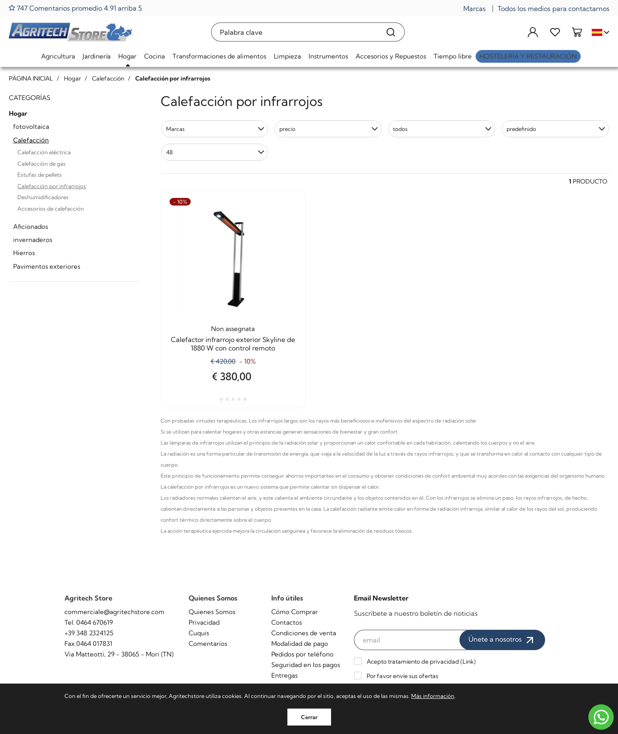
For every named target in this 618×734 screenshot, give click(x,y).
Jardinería (97, 56)
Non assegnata (233, 329)
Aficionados (30, 226)
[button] (214, 128)
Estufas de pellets (39, 174)
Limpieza (287, 56)
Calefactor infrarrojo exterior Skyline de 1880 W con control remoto (233, 343)
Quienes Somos (212, 612)
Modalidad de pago (299, 643)
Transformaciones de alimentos (219, 56)
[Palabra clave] (294, 32)
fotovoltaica (31, 126)
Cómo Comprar (294, 612)
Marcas (474, 8)
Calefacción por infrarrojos (51, 186)
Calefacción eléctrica (44, 152)
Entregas (284, 675)
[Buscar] (391, 32)
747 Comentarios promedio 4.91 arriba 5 (75, 7)
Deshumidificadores (43, 197)
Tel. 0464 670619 (88, 622)
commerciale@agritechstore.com (114, 612)
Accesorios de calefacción (50, 208)
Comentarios (208, 643)
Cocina (154, 56)
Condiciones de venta (303, 633)
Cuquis (199, 633)
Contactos (286, 622)
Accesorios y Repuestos (391, 56)
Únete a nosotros (502, 640)
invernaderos (32, 240)
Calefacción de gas (41, 163)
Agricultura (58, 56)
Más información (432, 695)
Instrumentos (328, 56)
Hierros (24, 253)
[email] (411, 640)
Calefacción (31, 140)
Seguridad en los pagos (305, 665)
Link (468, 661)
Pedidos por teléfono (302, 654)
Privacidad (204, 622)
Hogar (127, 56)
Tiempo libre (453, 56)
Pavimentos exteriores (46, 266)
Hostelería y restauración (528, 56)
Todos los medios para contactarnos (554, 8)
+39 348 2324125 (88, 633)
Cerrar (309, 717)
